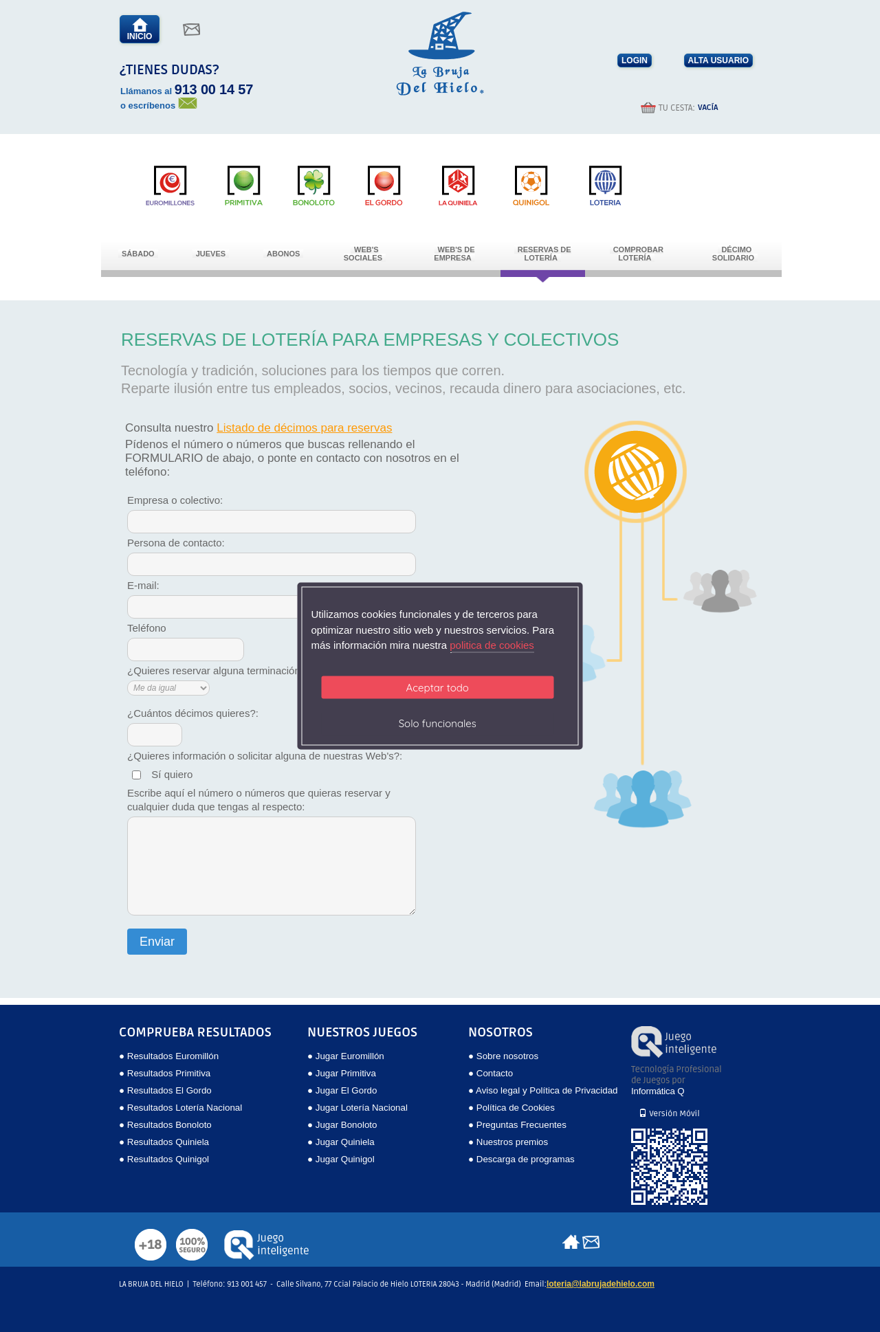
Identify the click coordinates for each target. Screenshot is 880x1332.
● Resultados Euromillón (169, 1056)
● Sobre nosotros (503, 1056)
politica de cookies (492, 645)
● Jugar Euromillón (345, 1056)
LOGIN (635, 60)
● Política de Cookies (511, 1107)
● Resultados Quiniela (164, 1142)
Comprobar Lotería (638, 253)
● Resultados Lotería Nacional (180, 1107)
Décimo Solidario (733, 253)
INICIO (140, 29)
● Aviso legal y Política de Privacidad (542, 1090)
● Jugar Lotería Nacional (357, 1107)
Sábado (138, 253)
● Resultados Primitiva (164, 1073)
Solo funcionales (437, 722)
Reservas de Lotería (544, 253)
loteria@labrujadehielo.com (600, 1284)
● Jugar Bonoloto (342, 1125)
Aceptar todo (437, 686)
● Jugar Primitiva (341, 1073)
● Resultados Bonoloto (165, 1125)
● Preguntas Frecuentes (517, 1125)
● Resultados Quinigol (164, 1159)
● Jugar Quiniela (341, 1142)
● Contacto (490, 1073)
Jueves (211, 253)
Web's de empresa (454, 253)
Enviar (157, 941)
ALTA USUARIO (718, 60)
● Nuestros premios (508, 1142)
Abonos (283, 253)
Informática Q (657, 1091)
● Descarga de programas (521, 1159)
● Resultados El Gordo (165, 1090)
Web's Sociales (363, 253)
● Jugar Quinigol (341, 1159)
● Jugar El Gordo (342, 1090)
